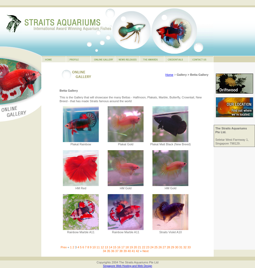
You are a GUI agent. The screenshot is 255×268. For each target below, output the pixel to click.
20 (135, 247)
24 (152, 247)
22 (143, 247)
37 (116, 251)
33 (189, 247)
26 (160, 247)
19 (131, 247)
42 (137, 251)
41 (133, 251)
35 (108, 251)
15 (114, 247)
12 (102, 247)
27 (164, 247)
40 (129, 251)
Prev (64, 247)
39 (125, 251)
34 (104, 251)
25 (156, 247)
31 (180, 247)
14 (110, 247)
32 (184, 247)
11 (98, 247)
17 (122, 247)
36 (112, 251)
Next (145, 251)
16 (118, 247)
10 (94, 247)
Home (169, 74)
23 (147, 247)
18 (127, 247)
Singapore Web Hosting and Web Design (127, 265)
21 (139, 247)
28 (168, 247)
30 (176, 247)
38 (121, 251)
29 (172, 247)
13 (106, 247)
